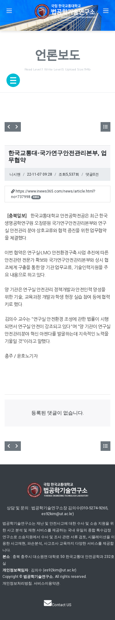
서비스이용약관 (46, 583)
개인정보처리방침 (17, 583)
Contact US (57, 604)
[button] (9, 10)
